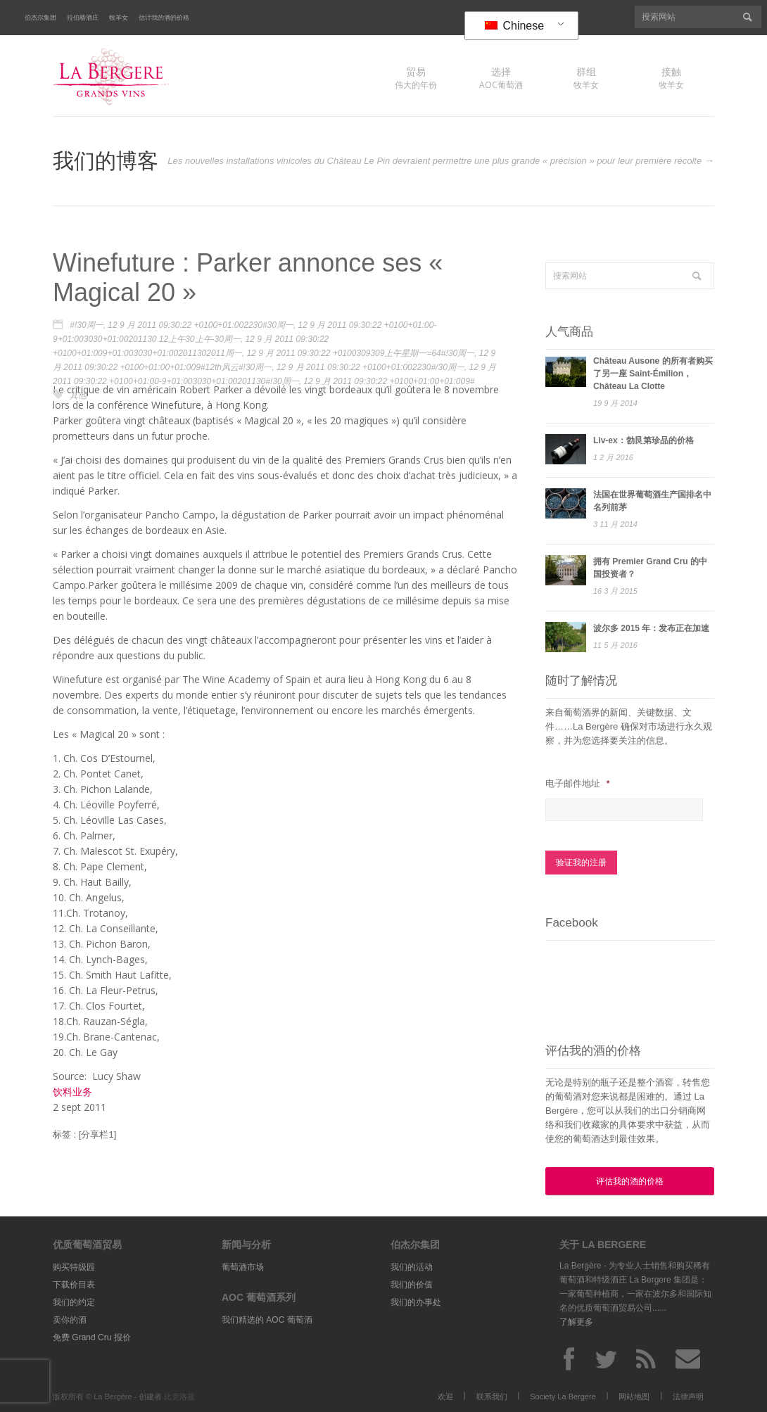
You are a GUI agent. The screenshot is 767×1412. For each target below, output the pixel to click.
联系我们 (491, 1395)
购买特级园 (74, 1266)
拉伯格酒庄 (83, 17)
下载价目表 (74, 1283)
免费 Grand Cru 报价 (92, 1336)
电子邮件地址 (577, 783)
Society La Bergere (563, 1395)
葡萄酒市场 (243, 1266)
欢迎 (445, 1395)
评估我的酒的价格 (630, 1180)
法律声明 (688, 1395)
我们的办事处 (416, 1301)
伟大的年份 (416, 78)
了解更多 (576, 1320)
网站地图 (634, 1395)
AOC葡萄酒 (501, 78)
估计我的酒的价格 (164, 17)
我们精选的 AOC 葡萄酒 (267, 1318)
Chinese (514, 26)
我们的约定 (74, 1301)
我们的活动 (412, 1266)
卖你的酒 (70, 1318)
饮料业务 (72, 1091)
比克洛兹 (179, 1395)
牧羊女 (118, 17)
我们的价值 (412, 1283)
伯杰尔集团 (40, 17)
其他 (78, 395)
